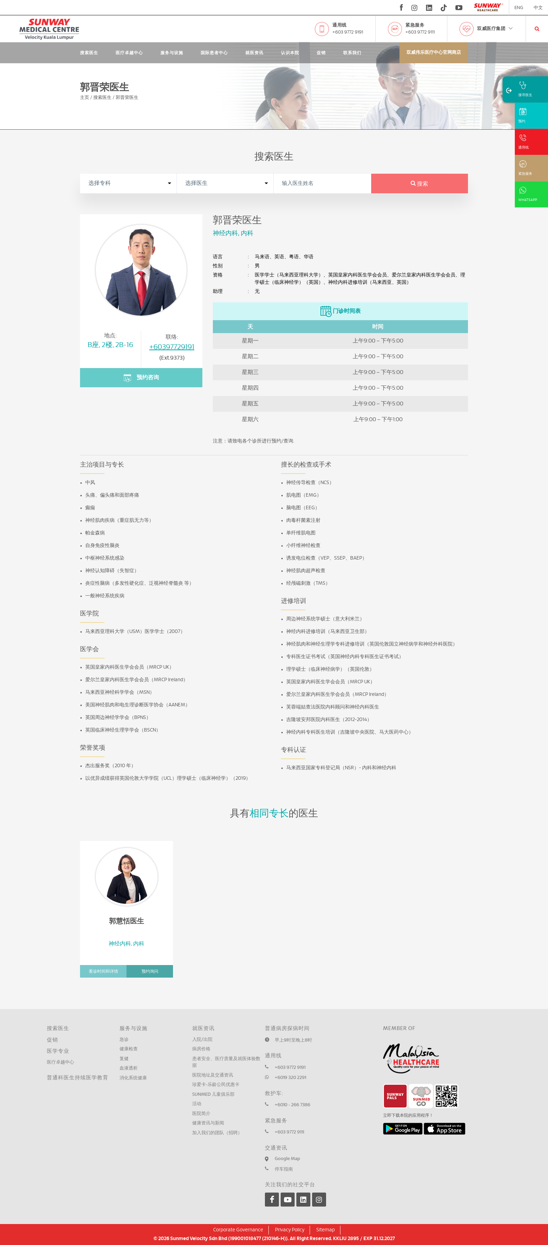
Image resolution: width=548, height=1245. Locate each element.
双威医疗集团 (495, 29)
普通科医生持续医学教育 (77, 1077)
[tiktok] (444, 7)
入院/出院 (202, 1039)
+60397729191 (171, 347)
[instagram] (414, 7)
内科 (247, 233)
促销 (321, 53)
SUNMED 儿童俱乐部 (213, 1094)
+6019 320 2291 (290, 1077)
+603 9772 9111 (420, 32)
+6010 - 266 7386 (292, 1105)
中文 (538, 8)
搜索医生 (89, 53)
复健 (124, 1059)
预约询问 (150, 971)
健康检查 (129, 1049)
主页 (84, 97)
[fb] (401, 7)
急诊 (124, 1039)
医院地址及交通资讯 (212, 1075)
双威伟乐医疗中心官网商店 (433, 52)
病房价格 (201, 1049)
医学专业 (58, 1051)
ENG (518, 8)
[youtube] (459, 7)
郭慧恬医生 (126, 921)
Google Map (287, 1159)
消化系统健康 (133, 1078)
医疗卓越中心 (129, 53)
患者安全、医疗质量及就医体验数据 (226, 1062)
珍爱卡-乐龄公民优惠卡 (215, 1084)
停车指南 (284, 1169)
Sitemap (325, 1230)
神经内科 (225, 233)
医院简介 (201, 1113)
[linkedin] (429, 7)
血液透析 (129, 1068)
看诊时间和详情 (103, 971)
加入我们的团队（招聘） (217, 1133)
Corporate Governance (238, 1230)
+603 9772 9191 (347, 32)
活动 (196, 1104)
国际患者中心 (214, 53)
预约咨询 (141, 378)
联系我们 (352, 53)
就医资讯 (254, 53)
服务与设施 (171, 53)
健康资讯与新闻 (208, 1123)
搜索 (419, 184)
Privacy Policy (289, 1230)
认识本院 (290, 53)
